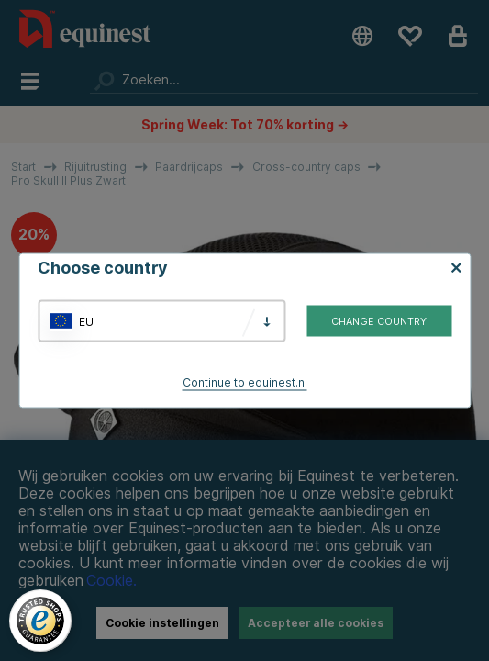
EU (86, 321)
